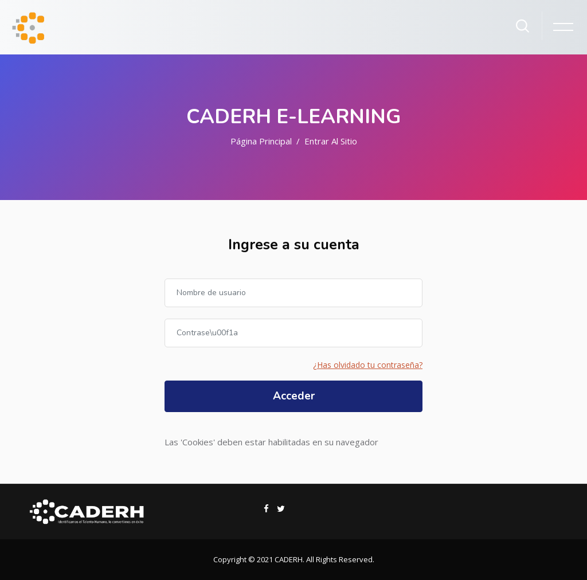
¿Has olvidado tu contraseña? (367, 364)
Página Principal (261, 141)
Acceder (294, 396)
